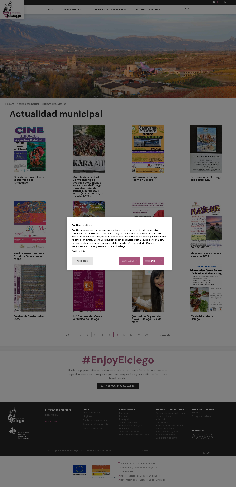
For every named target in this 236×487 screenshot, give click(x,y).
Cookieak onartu (129, 260)
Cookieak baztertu (153, 260)
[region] (119, 243)
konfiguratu (82, 260)
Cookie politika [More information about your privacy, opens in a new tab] (78, 251)
